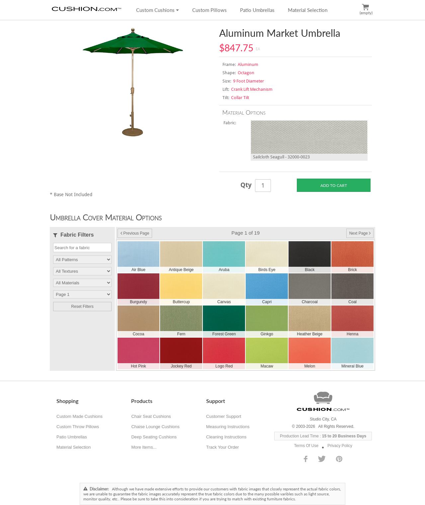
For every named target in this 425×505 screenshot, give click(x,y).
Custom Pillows (209, 10)
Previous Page (135, 233)
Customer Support (223, 416)
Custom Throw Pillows (77, 426)
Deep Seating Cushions (154, 436)
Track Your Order (222, 447)
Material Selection (307, 10)
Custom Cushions (157, 10)
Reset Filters (82, 306)
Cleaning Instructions (226, 436)
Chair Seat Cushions (151, 416)
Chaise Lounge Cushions (155, 426)
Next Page (360, 233)
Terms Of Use (306, 445)
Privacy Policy (339, 445)
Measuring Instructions (228, 426)
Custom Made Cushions (79, 416)
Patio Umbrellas (257, 10)
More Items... (143, 447)
